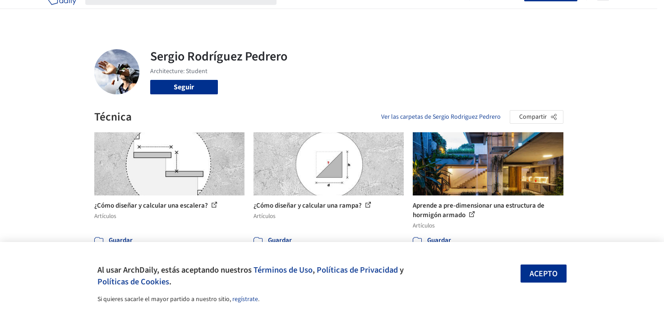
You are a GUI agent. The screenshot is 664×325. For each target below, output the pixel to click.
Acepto (544, 273)
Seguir (184, 87)
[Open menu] (603, 12)
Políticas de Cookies (133, 282)
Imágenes (326, 13)
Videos (449, 13)
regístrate (245, 299)
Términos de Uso (283, 270)
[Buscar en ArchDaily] (188, 12)
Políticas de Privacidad (357, 270)
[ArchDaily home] (61, 13)
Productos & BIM (374, 13)
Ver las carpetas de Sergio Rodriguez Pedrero (441, 117)
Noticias (419, 13)
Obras (295, 13)
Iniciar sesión (499, 13)
